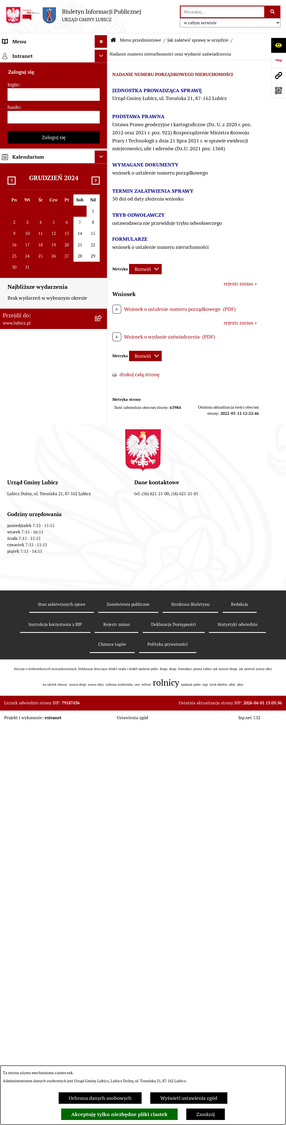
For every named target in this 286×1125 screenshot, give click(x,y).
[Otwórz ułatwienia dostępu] (278, 45)
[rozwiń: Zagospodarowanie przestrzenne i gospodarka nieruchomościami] (102, 183)
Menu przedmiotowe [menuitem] (26, 54)
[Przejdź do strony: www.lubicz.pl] (278, 75)
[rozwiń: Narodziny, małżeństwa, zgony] (102, 279)
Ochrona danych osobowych (100, 1098)
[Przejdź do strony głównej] (73, 15)
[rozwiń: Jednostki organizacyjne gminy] (102, 1047)
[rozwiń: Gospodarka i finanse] (102, 934)
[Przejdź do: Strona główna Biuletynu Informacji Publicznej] (113, 40)
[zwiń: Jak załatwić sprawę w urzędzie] (102, 167)
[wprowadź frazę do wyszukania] (222, 12)
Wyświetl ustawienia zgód (188, 1098)
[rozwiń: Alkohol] (102, 207)
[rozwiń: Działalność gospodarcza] (102, 239)
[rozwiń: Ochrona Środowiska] (102, 448)
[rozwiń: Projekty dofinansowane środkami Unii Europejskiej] (102, 999)
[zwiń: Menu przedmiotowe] (102, 54)
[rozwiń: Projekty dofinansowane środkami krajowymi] (102, 1023)
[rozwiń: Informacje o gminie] (102, 70)
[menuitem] (53, 70)
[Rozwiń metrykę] (145, 269)
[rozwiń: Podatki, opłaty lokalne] (102, 312)
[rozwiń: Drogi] (102, 223)
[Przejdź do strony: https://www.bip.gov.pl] (278, 60)
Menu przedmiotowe (140, 40)
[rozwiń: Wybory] (102, 119)
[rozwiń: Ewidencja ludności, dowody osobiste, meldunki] (102, 256)
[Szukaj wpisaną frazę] (272, 12)
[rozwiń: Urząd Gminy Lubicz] (102, 151)
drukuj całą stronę (139, 374)
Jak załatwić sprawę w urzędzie (197, 40)
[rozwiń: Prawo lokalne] (102, 135)
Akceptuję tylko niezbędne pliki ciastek (119, 1114)
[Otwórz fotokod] (278, 90)
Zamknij (205, 1114)
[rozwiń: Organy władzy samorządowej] (102, 86)
